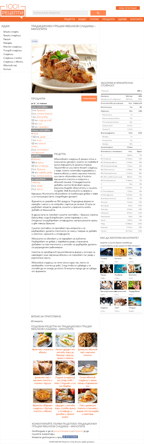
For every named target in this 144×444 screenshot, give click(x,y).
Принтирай (89, 98)
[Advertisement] (15, 84)
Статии (94, 19)
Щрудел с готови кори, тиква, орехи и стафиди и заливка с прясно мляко (65, 409)
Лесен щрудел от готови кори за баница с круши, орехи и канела (65, 352)
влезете (78, 431)
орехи (40, 162)
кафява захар (45, 172)
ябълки (37, 159)
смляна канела (44, 176)
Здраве (122, 19)
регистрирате (62, 431)
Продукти (108, 19)
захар (39, 185)
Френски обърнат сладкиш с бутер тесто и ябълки (43, 407)
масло (40, 189)
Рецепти (69, 19)
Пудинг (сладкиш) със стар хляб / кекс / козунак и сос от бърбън (65, 380)
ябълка (36, 182)
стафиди (43, 166)
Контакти (136, 19)
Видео (82, 19)
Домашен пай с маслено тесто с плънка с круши (43, 379)
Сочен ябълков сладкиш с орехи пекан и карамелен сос (87, 380)
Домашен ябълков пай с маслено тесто (87, 351)
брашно (41, 169)
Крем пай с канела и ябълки (42, 349)
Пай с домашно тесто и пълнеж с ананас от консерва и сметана (87, 408)
